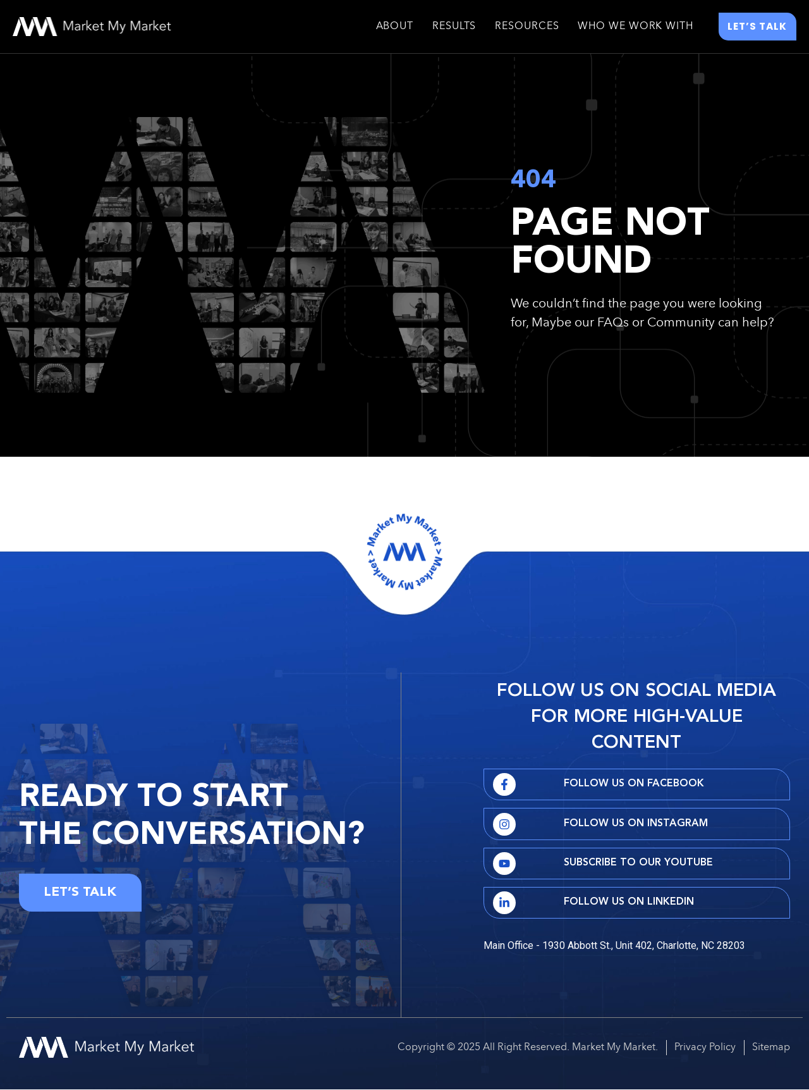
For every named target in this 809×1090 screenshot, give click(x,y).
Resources (527, 27)
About (395, 27)
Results (454, 27)
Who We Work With (635, 27)
